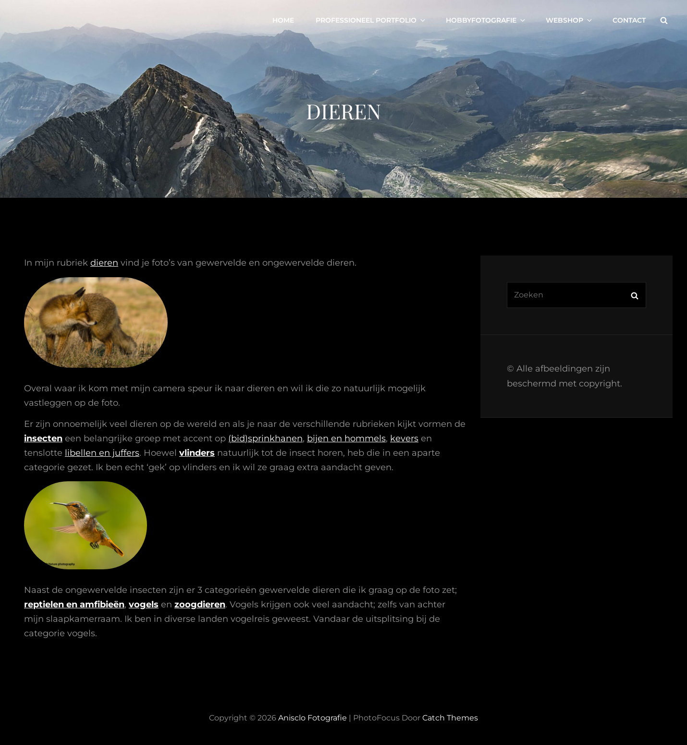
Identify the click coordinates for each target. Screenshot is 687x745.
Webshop (569, 20)
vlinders (197, 453)
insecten (43, 438)
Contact (629, 20)
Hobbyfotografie (486, 20)
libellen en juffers (102, 453)
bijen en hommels (346, 438)
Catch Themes (450, 717)
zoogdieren (199, 604)
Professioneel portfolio (371, 20)
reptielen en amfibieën (74, 604)
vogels (144, 604)
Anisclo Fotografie (312, 717)
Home (283, 20)
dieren (104, 262)
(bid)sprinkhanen (265, 438)
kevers (404, 438)
